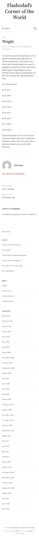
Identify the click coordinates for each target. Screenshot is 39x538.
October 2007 (7, 425)
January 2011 (6, 326)
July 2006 (5, 498)
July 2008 (5, 378)
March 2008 (6, 399)
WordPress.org (7, 301)
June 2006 (6, 504)
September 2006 (8, 488)
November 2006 (8, 478)
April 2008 (5, 394)
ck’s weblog (6, 250)
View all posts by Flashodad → (14, 173)
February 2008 (7, 405)
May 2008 (5, 389)
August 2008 (6, 373)
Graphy (30, 531)
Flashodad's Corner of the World (19, 11)
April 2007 (5, 457)
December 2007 (8, 415)
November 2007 (8, 420)
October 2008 (7, 363)
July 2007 (5, 441)
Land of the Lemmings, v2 (12, 260)
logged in (16, 214)
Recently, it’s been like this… (12, 266)
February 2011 (7, 321)
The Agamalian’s (8, 271)
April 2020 (5, 316)
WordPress (17, 531)
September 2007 (8, 431)
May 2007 (5, 452)
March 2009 (6, 352)
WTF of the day (8, 197)
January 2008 (7, 410)
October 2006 (7, 483)
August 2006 (6, 493)
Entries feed (6, 291)
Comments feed (8, 296)
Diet (4, 37)
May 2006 (5, 509)
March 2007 (6, 462)
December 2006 (8, 472)
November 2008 (8, 358)
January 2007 (7, 467)
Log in (4, 286)
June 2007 (5, 446)
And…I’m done (8, 189)
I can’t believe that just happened (14, 255)
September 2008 (8, 368)
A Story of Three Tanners (11, 245)
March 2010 (6, 332)
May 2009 (5, 342)
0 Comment (6, 49)
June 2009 (6, 337)
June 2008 (5, 384)
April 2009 (6, 347)
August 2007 (6, 436)
